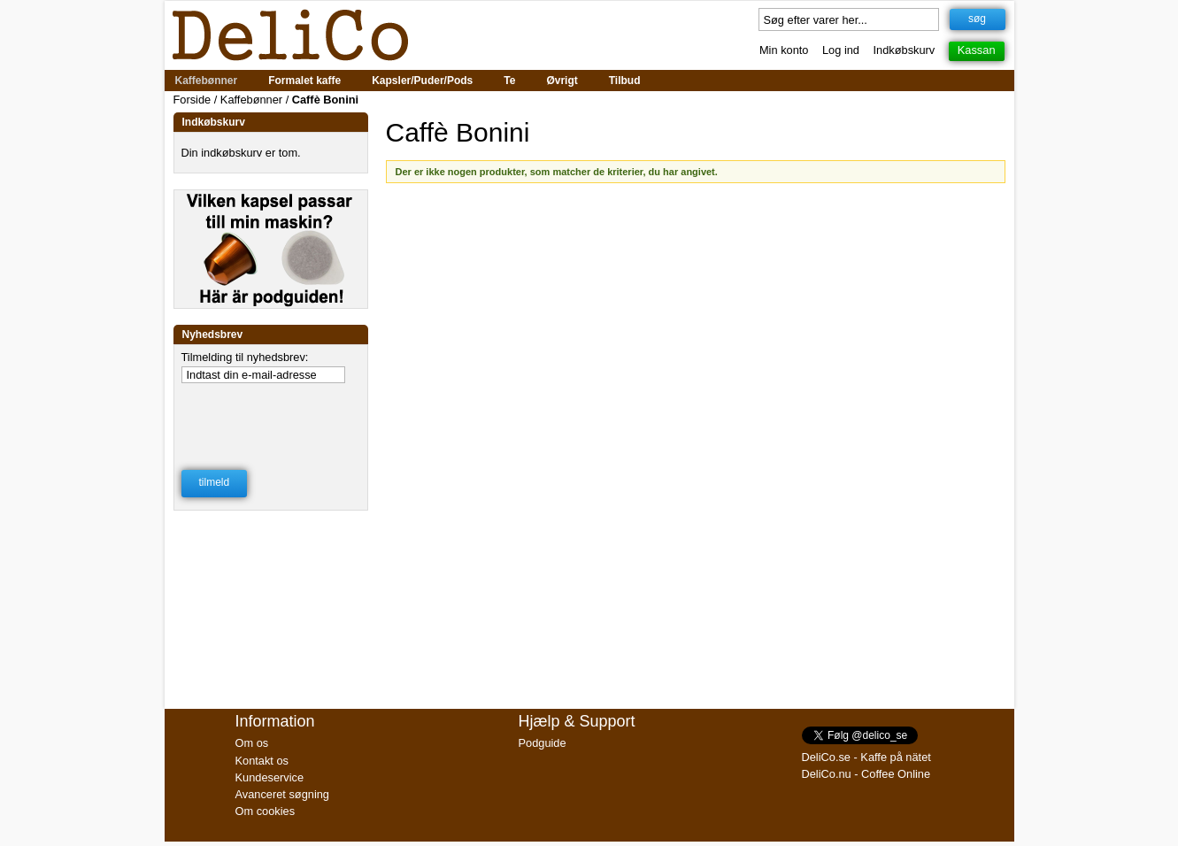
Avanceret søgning (282, 794)
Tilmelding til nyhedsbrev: (245, 357)
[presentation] (271, 415)
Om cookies (265, 811)
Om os (252, 743)
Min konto (783, 50)
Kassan (977, 50)
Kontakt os (262, 760)
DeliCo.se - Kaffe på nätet (866, 757)
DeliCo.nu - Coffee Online (866, 774)
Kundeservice (269, 777)
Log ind (840, 50)
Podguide (542, 743)
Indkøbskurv (904, 50)
